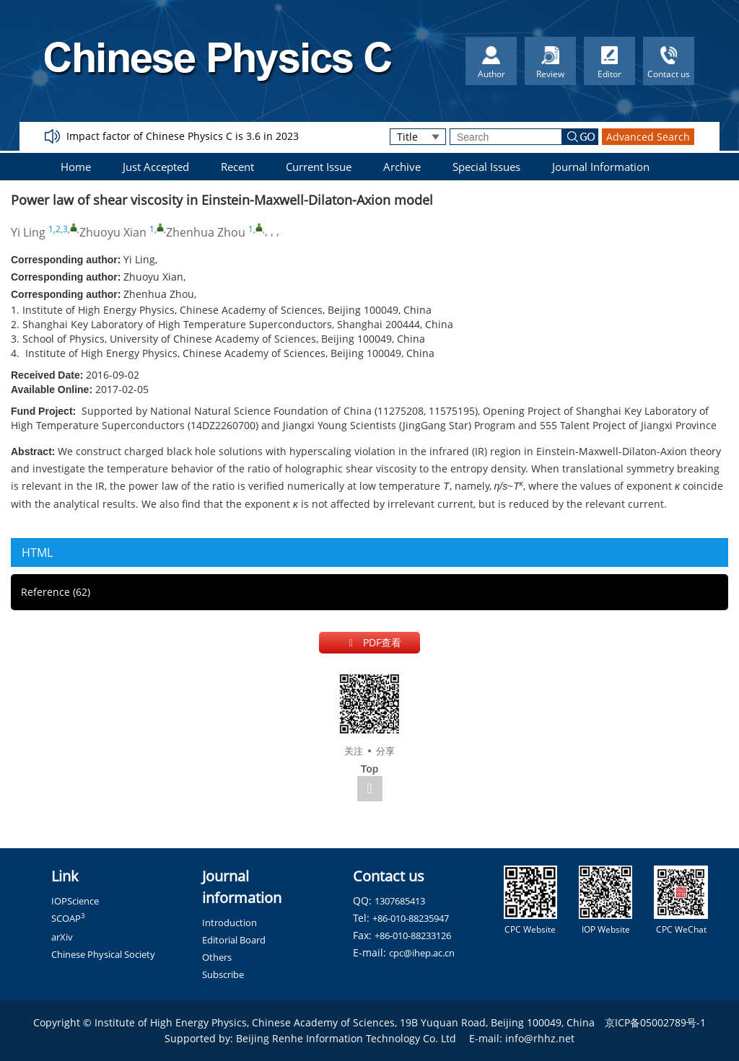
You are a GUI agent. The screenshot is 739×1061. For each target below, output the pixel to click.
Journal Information (601, 166)
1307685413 (400, 900)
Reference (55, 592)
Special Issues (486, 166)
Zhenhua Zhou (205, 232)
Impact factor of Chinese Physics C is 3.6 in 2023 (182, 136)
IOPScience (75, 900)
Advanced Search (648, 137)
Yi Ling (28, 232)
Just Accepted (156, 166)
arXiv (62, 936)
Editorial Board (234, 939)
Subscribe (223, 974)
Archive (402, 166)
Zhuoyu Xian (113, 232)
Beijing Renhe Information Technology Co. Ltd (346, 1038)
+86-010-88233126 (413, 935)
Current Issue (318, 166)
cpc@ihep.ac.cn (422, 952)
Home (76, 166)
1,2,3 (58, 229)
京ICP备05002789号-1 (655, 1022)
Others (217, 957)
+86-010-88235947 (410, 918)
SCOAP (68, 918)
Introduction (229, 922)
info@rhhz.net (539, 1038)
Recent (237, 166)
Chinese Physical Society (103, 954)
